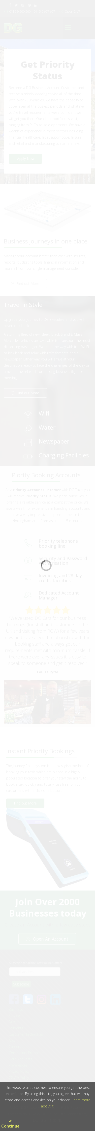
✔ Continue (10, 1123)
